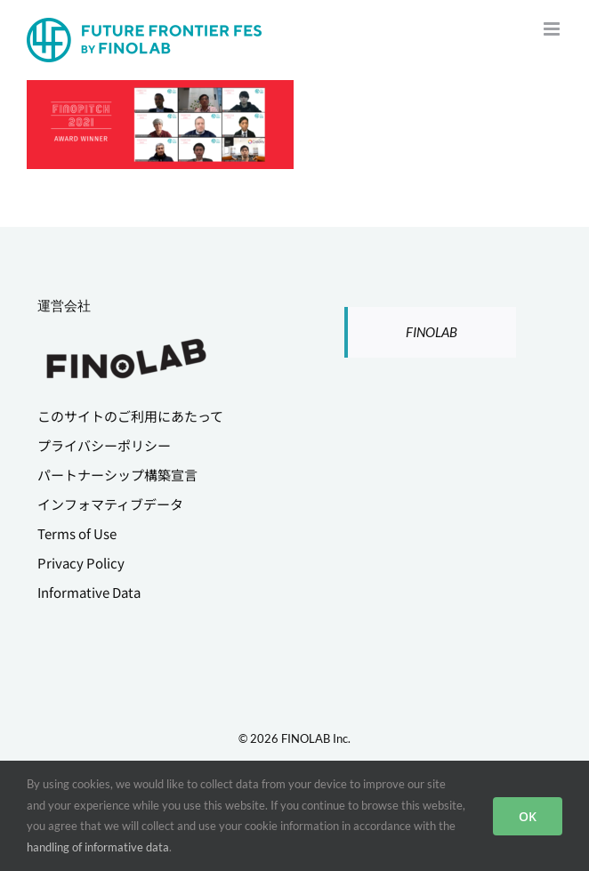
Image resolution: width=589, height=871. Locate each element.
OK (528, 816)
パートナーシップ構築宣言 (117, 474)
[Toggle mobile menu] (553, 29)
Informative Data (89, 592)
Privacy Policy (81, 562)
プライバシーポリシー (104, 445)
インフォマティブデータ (110, 504)
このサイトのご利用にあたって (130, 416)
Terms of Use (77, 533)
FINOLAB (431, 332)
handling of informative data (98, 847)
